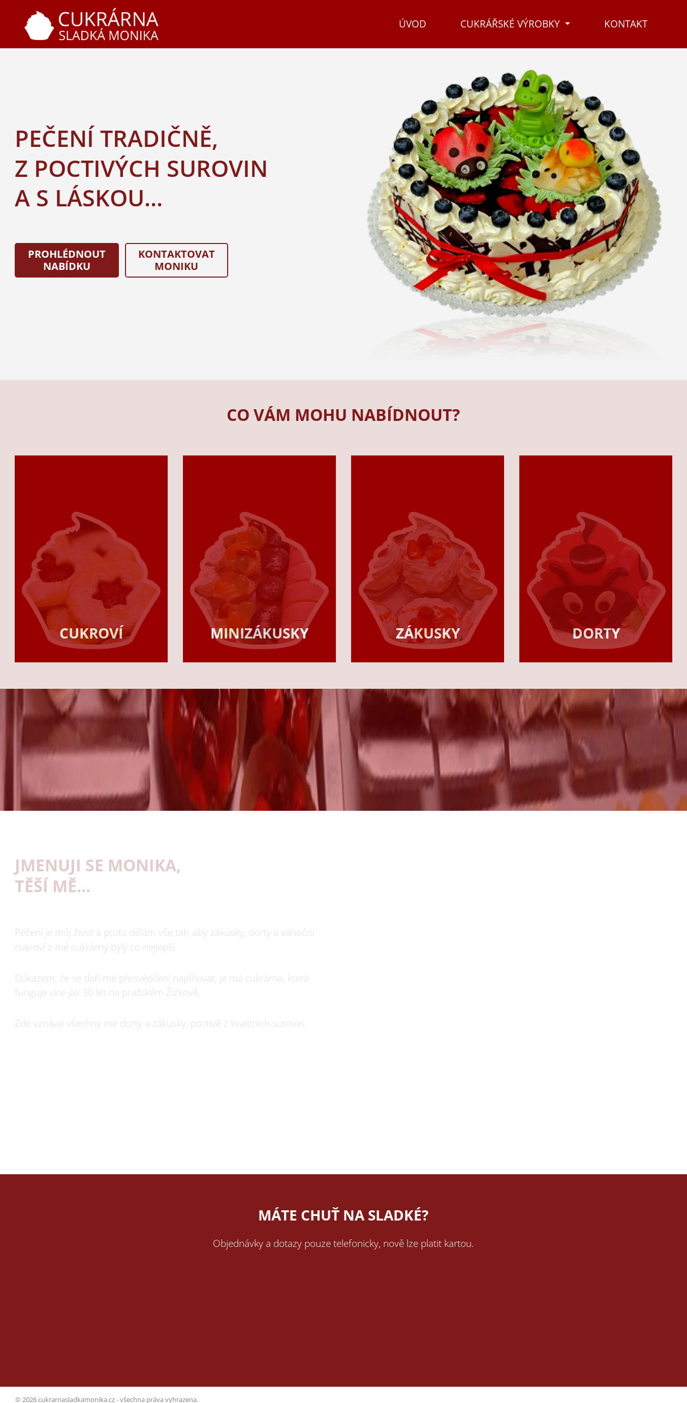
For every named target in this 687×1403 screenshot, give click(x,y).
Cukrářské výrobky (511, 23)
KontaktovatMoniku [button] (176, 260)
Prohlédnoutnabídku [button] (67, 260)
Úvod (412, 23)
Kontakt (625, 23)
